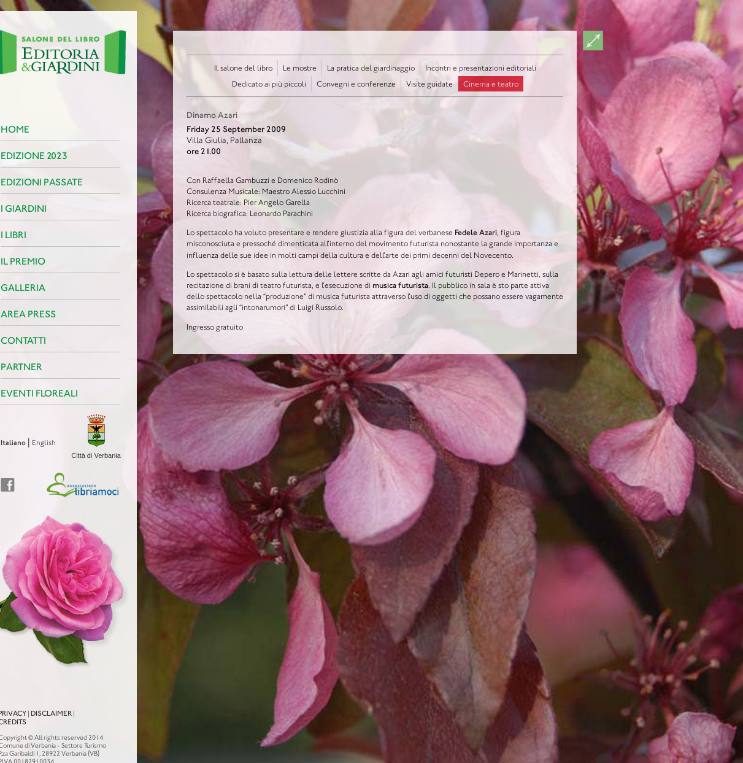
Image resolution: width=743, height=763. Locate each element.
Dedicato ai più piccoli (269, 83)
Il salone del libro (243, 67)
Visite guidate (429, 83)
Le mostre (300, 67)
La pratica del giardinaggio (371, 67)
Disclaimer (35, 702)
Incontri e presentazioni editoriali (480, 67)
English (28, 442)
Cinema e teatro (490, 83)
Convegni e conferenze (356, 83)
